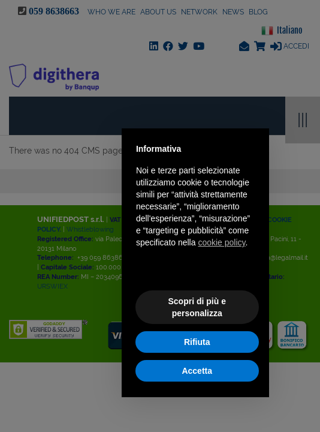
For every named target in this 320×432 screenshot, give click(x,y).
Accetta (197, 371)
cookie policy (221, 242)
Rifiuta (197, 342)
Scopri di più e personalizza (196, 307)
